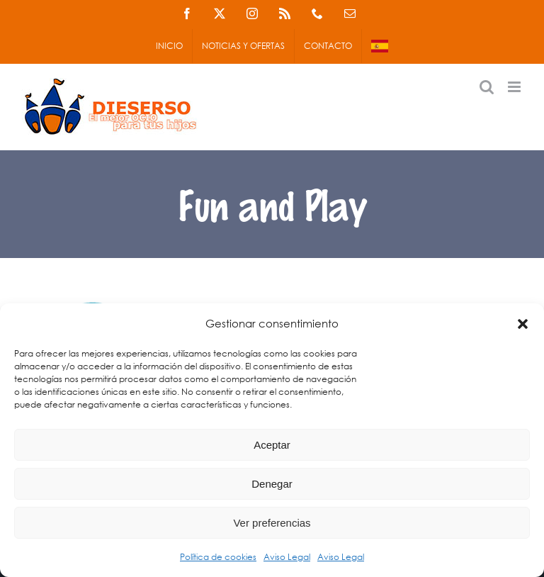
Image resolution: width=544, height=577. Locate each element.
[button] (523, 324)
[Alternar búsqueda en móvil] (487, 86)
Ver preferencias (271, 523)
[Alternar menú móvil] (515, 86)
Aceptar (272, 445)
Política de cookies (218, 557)
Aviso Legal (287, 557)
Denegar (272, 484)
